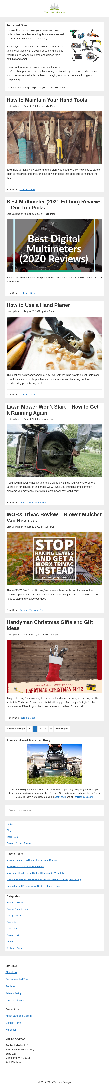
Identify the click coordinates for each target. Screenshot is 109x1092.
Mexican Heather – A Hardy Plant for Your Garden (32, 860)
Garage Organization (17, 909)
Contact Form (13, 1022)
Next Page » (62, 729)
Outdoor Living (14, 935)
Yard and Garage (54, 8)
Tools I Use (12, 837)
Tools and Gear (27, 189)
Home (10, 824)
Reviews (24, 610)
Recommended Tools (17, 979)
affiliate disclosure (84, 797)
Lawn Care (25, 502)
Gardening (12, 922)
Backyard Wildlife (15, 902)
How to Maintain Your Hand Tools (47, 100)
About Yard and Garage (18, 1015)
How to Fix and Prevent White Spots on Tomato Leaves (34, 886)
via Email (10, 1029)
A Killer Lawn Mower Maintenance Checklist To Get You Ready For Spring (44, 879)
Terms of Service (14, 1000)
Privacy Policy (13, 993)
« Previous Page (16, 729)
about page (60, 797)
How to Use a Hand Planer (38, 305)
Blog (9, 830)
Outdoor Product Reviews (19, 843)
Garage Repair (14, 915)
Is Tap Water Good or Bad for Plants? (25, 866)
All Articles (11, 972)
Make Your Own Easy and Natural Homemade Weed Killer (36, 873)
